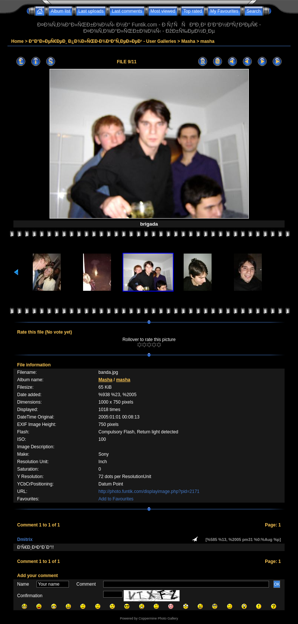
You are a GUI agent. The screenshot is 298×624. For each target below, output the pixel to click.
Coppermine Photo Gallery (158, 618)
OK (277, 584)
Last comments (127, 11)
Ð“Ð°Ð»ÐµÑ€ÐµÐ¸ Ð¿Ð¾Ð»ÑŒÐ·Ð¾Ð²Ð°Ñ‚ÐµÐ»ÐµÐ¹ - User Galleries (102, 41)
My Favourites (224, 11)
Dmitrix (24, 539)
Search (254, 11)
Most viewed (162, 11)
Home (17, 41)
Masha (188, 41)
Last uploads (91, 11)
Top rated (192, 11)
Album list (60, 11)
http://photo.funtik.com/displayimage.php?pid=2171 (148, 491)
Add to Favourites (115, 499)
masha (207, 41)
